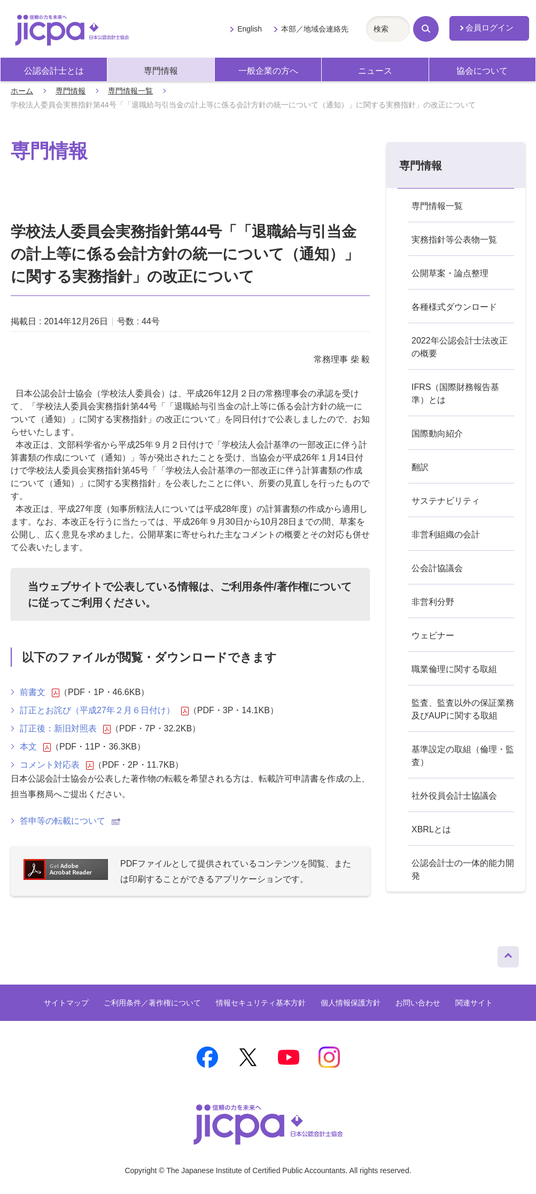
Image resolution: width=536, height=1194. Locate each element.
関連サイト (474, 1002)
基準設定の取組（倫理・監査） (462, 756)
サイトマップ (66, 1002)
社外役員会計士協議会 (454, 795)
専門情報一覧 (130, 91)
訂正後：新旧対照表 (65, 728)
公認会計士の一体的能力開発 (462, 869)
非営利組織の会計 (445, 534)
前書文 (39, 692)
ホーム (22, 91)
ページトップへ (508, 954)
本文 (35, 747)
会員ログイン (489, 28)
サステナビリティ (445, 500)
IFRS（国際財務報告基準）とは (455, 393)
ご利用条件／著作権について (152, 1002)
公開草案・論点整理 (449, 273)
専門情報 (161, 70)
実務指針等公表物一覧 (454, 239)
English (249, 29)
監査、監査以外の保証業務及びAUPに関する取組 (462, 709)
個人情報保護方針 (350, 1002)
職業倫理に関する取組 (454, 669)
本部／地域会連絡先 (314, 29)
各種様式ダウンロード (454, 306)
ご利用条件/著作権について (286, 586)
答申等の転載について (70, 820)
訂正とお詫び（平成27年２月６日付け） (104, 710)
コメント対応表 (57, 765)
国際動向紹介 (437, 433)
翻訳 (420, 467)
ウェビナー (432, 635)
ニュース (375, 70)
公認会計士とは (54, 70)
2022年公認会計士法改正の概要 (459, 347)
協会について (482, 70)
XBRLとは (431, 829)
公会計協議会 (437, 568)
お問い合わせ (417, 1002)
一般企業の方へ (268, 70)
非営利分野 (432, 601)
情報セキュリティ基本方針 (261, 1002)
